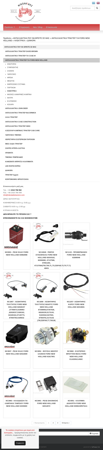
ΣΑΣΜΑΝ (10, 71)
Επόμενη (65, 423)
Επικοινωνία (51, 27)
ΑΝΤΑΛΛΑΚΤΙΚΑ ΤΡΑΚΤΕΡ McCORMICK (20, 113)
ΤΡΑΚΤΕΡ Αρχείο (11, 175)
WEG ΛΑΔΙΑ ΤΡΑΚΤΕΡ (13, 144)
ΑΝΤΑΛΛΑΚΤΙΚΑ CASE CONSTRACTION (20, 122)
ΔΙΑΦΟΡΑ (31, 40)
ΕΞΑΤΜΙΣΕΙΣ (12, 101)
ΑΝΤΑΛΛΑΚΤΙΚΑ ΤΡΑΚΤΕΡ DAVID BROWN (21, 51)
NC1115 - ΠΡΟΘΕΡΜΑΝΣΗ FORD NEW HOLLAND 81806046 (76, 255)
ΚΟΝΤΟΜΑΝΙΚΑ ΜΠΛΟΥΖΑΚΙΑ (17, 179)
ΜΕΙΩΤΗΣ (10, 81)
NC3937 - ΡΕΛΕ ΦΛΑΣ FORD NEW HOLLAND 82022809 (16, 352)
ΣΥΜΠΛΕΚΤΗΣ (12, 67)
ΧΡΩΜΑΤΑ (9, 153)
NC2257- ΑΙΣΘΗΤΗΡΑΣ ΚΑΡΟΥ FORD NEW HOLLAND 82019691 (76, 304)
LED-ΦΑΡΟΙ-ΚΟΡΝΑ (13, 166)
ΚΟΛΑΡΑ (10, 104)
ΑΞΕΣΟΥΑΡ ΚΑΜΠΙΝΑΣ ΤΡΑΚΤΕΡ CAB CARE (22, 131)
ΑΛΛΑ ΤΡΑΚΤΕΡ (11, 117)
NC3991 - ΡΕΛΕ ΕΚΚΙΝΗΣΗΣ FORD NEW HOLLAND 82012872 (46, 403)
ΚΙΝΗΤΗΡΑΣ (11, 64)
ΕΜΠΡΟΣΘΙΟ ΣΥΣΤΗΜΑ (16, 84)
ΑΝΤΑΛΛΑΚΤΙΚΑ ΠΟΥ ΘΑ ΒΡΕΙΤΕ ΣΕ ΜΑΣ (31, 38)
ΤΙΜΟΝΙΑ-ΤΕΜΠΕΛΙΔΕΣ (14, 157)
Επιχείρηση (24, 27)
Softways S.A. (96, 447)
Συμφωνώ (20, 443)
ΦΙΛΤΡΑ (10, 98)
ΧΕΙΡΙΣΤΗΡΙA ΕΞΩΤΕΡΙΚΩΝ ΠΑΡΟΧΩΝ (20, 139)
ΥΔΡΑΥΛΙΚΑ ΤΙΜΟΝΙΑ (13, 135)
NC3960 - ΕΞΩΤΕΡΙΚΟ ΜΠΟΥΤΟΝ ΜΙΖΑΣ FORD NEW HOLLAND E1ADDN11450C (76, 355)
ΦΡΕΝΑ (10, 78)
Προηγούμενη (39, 423)
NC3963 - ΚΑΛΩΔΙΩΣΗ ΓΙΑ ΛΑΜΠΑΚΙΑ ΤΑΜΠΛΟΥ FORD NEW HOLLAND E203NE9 (16, 403)
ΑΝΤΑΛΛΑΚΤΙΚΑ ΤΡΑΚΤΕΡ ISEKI (17, 126)
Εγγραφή (94, 433)
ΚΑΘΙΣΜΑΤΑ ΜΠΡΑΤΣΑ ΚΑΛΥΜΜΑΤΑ (19, 162)
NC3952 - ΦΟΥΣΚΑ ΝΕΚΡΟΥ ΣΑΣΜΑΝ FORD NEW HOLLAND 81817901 (46, 354)
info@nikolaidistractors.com (14, 195)
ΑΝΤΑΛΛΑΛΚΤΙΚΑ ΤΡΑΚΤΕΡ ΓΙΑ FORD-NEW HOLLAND (26, 60)
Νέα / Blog (37, 27)
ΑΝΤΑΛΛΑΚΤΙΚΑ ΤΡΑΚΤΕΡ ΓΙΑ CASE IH (20, 56)
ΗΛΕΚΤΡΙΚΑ (19, 40)
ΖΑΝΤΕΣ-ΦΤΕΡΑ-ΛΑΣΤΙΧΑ (15, 148)
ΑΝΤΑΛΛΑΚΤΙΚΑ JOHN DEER (16, 108)
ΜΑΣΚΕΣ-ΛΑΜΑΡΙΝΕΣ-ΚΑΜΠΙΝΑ (19, 94)
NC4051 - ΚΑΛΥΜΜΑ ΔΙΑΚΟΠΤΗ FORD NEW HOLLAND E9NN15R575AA (76, 403)
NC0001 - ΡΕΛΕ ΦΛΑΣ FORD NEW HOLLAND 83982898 (16, 253)
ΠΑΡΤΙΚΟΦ (11, 88)
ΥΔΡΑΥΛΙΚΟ (11, 74)
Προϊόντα (9, 27)
